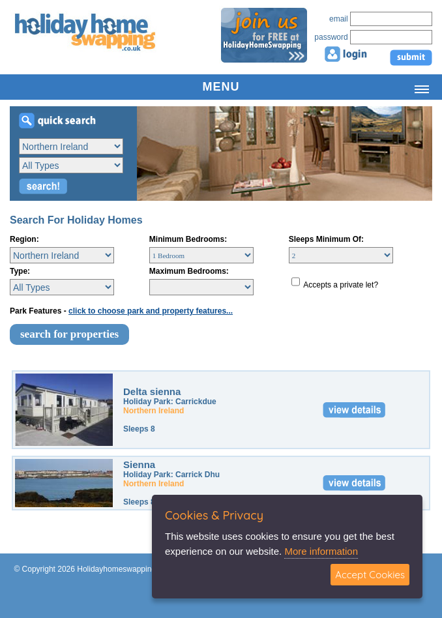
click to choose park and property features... (150, 311)
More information (321, 551)
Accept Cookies (370, 574)
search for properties (69, 334)
